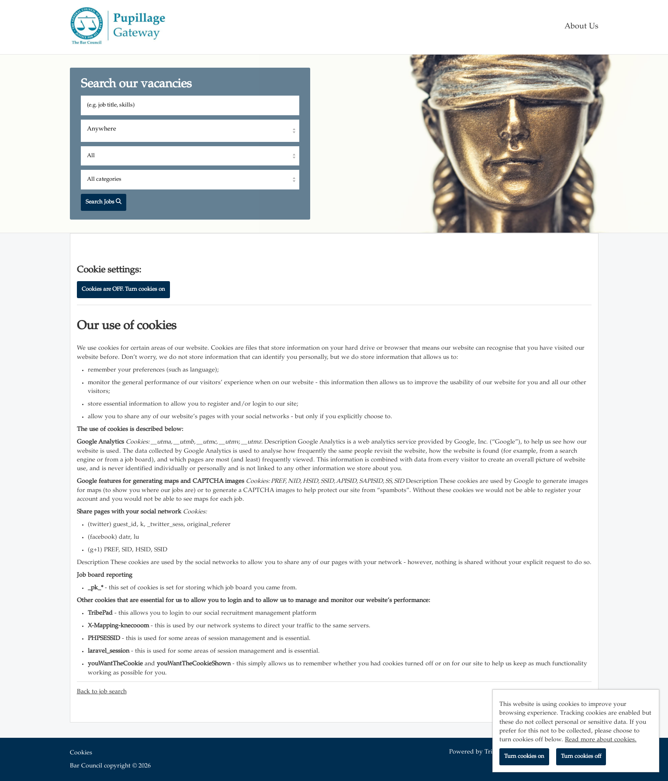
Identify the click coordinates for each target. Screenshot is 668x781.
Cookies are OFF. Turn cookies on (123, 289)
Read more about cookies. (601, 740)
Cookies (81, 753)
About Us (581, 27)
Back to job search (102, 692)
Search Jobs (103, 202)
